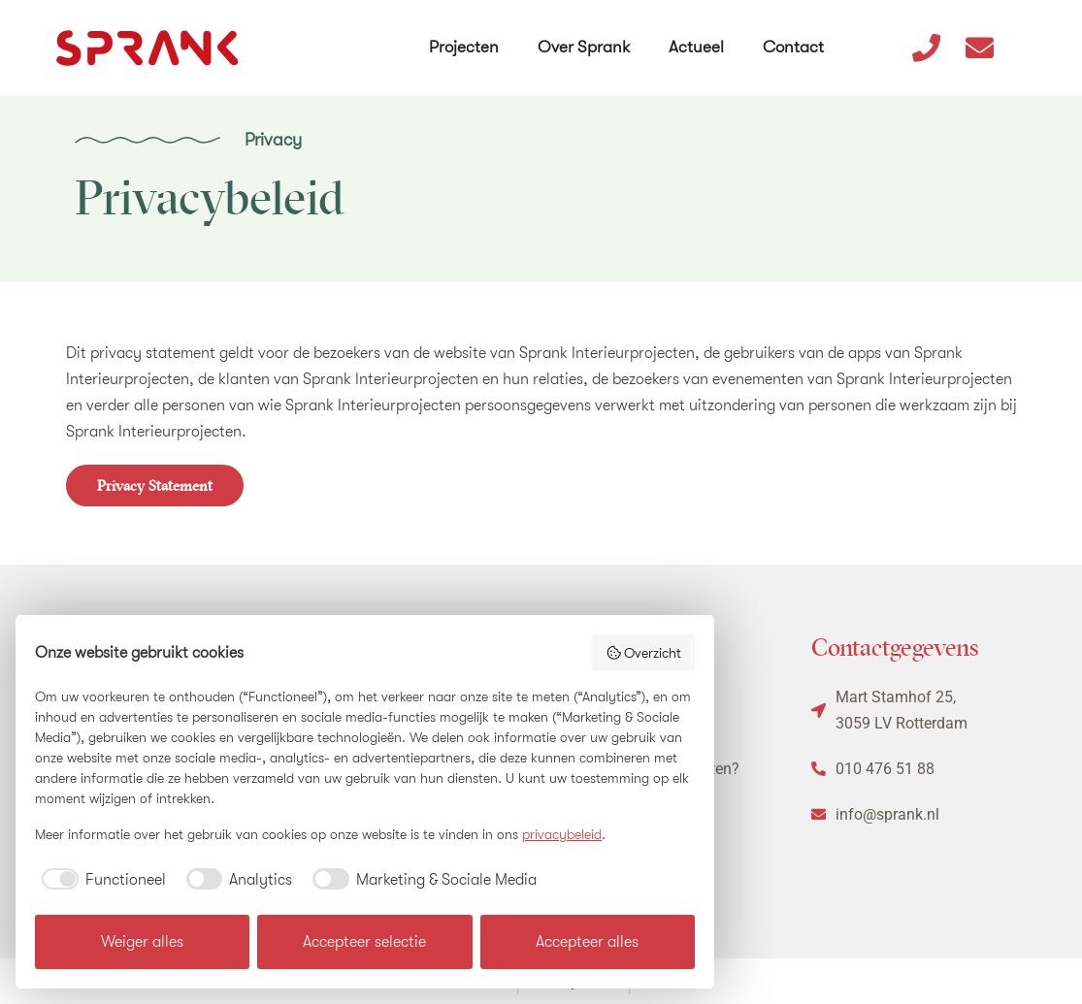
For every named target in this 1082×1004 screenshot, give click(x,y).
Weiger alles (142, 942)
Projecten (466, 37)
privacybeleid (562, 834)
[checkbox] (100, 879)
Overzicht (644, 653)
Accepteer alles (587, 942)
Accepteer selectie (364, 942)
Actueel (698, 37)
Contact (795, 37)
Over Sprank (586, 37)
